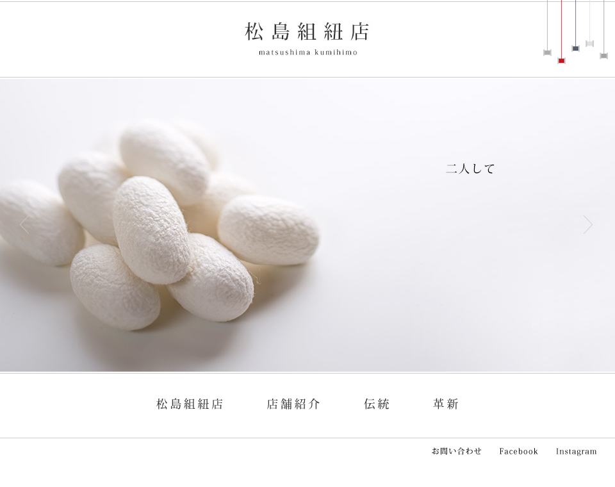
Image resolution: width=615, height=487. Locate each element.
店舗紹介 (291, 399)
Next (592, 224)
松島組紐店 (307, 38)
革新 (445, 399)
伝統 (374, 399)
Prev (22, 224)
